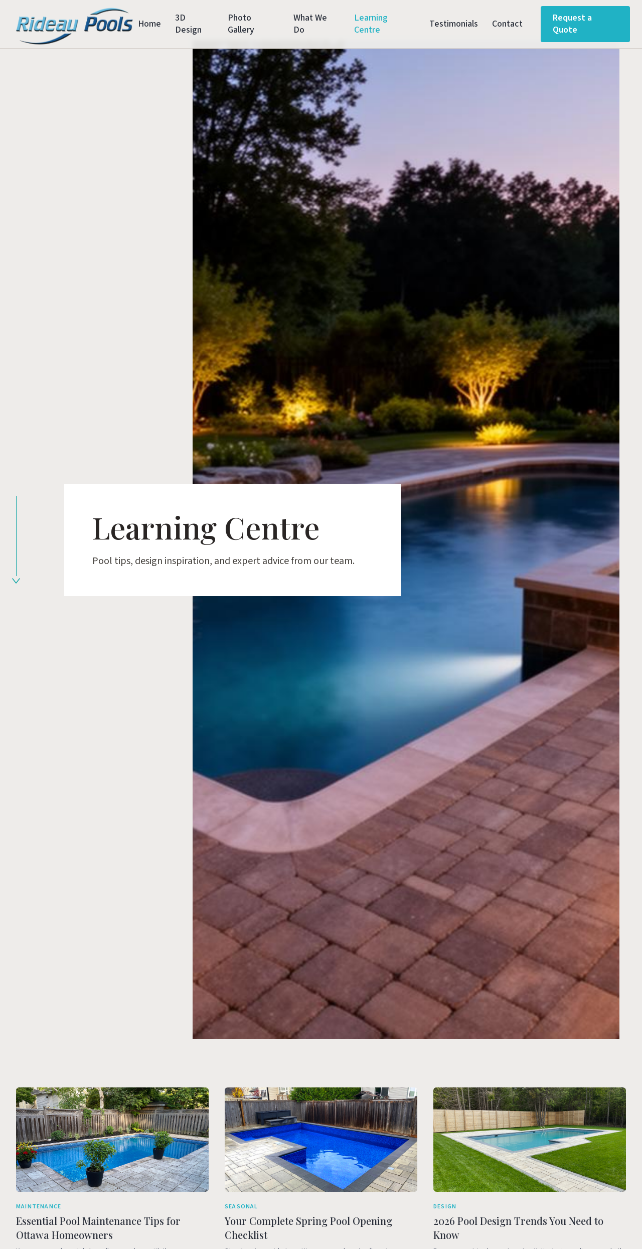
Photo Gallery (241, 24)
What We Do (310, 24)
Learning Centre (371, 24)
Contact (507, 24)
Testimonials (453, 24)
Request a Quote (572, 24)
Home (149, 24)
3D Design (188, 24)
